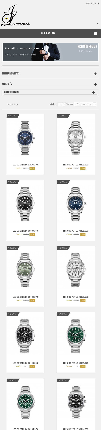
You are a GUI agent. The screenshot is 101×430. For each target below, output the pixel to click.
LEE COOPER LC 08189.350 (25, 230)
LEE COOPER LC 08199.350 (25, 363)
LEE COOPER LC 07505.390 (25, 164)
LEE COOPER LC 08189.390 (75, 230)
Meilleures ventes (10, 73)
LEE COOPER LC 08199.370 (75, 363)
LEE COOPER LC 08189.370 (25, 297)
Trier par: (69, 104)
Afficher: (53, 104)
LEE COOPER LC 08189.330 (75, 164)
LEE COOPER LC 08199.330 (75, 297)
